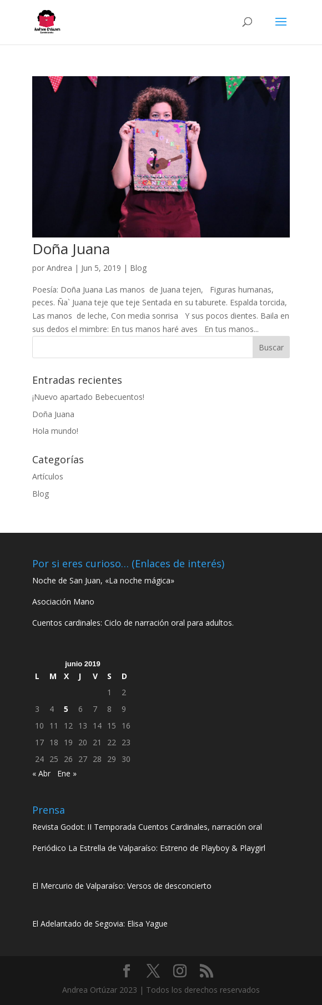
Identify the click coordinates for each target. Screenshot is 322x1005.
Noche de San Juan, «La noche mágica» (103, 580)
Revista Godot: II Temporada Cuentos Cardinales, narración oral (147, 826)
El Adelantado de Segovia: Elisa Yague (100, 923)
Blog (138, 268)
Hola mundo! (55, 430)
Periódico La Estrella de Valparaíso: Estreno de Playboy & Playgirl (148, 848)
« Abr (41, 773)
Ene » (67, 773)
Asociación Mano (63, 601)
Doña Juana (71, 249)
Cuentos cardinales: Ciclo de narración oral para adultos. (133, 622)
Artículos (47, 476)
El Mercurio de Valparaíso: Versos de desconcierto (122, 885)
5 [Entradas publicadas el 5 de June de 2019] (66, 709)
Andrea (59, 268)
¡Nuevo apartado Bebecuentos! (88, 397)
